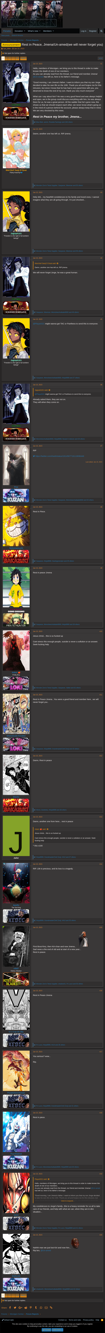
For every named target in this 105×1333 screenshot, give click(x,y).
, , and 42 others (58, 1289)
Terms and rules (75, 1320)
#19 (101, 1174)
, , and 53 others (65, 500)
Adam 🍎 (16, 672)
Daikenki (16, 1276)
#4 (101, 258)
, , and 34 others (60, 439)
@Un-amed (38, 77)
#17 (101, 1052)
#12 (101, 756)
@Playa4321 (39, 323)
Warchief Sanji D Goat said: (45, 263)
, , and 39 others (58, 624)
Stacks (16, 797)
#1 (101, 64)
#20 (101, 1235)
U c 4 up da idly (16, 1032)
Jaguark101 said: (41, 390)
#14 (101, 864)
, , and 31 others (57, 1106)
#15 (101, 927)
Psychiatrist (16, 1154)
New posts (5, 35)
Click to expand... (67, 1201)
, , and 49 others (57, 312)
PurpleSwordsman (16, 1093)
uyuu (16, 1215)
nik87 (16, 968)
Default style (8, 1320)
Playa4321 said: (41, 1179)
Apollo (16, 905)
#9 (101, 568)
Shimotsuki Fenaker (16, 736)
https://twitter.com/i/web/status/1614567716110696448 (58, 456)
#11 (101, 695)
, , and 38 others (51, 810)
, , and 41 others (59, 1228)
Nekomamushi (16, 548)
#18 (101, 1113)
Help (97, 1320)
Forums (7, 31)
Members (47, 31)
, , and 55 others (59, 185)
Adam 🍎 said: (40, 829)
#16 (101, 991)
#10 (101, 631)
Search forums (17, 35)
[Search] (101, 30)
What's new (33, 31)
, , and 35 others (55, 561)
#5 (101, 319)
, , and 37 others (58, 378)
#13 (101, 817)
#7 (101, 446)
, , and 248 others (54, 122)
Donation (19, 31)
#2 (101, 129)
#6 (101, 385)
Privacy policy (88, 1320)
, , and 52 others (58, 688)
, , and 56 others (59, 251)
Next (23, 58)
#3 (101, 192)
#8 (101, 507)
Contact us (62, 1320)
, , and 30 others (57, 1167)
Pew (16, 487)
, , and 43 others (57, 749)
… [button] (13, 58)
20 (17, 58)
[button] (24, 30)
